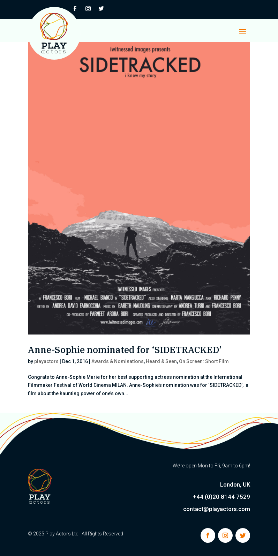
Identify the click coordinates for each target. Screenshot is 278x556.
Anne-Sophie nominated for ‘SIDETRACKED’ (125, 349)
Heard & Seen (161, 361)
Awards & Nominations (117, 361)
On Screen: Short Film (204, 361)
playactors (46, 361)
